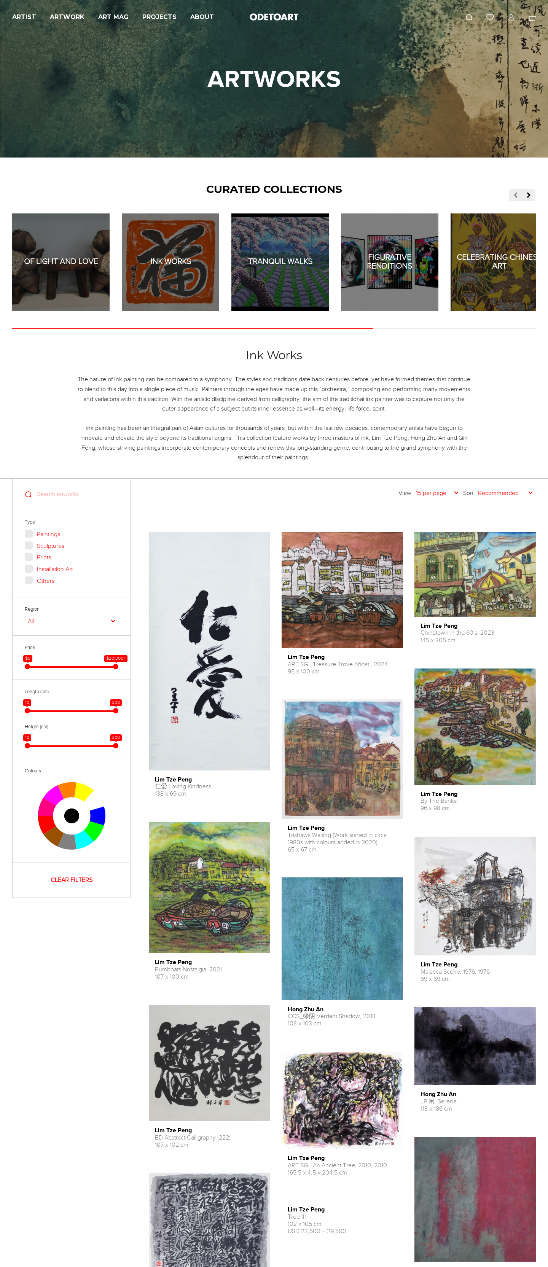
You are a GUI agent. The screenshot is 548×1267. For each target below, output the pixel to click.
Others (45, 581)
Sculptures (50, 546)
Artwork (67, 17)
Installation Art (55, 569)
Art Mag (113, 17)
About (202, 17)
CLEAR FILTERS (71, 880)
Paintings (48, 534)
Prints (44, 557)
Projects (159, 17)
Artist (24, 17)
